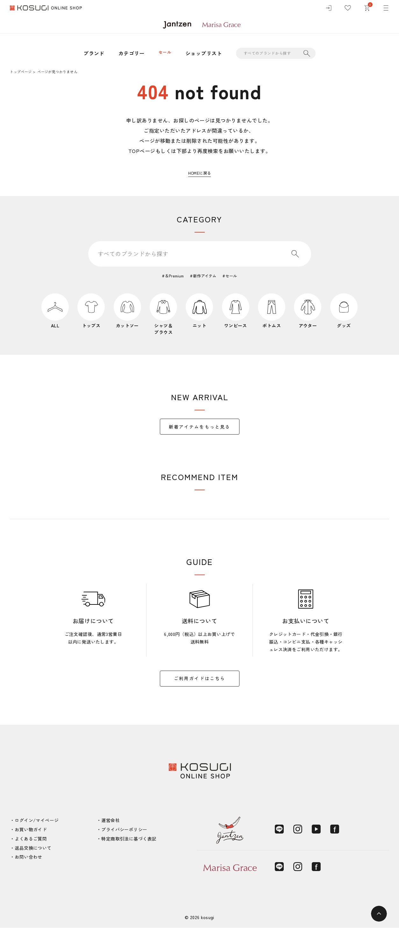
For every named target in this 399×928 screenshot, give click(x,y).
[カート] (367, 9)
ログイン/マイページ (37, 820)
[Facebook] (334, 829)
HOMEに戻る (199, 173)
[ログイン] (328, 9)
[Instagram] (297, 829)
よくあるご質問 (31, 839)
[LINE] (279, 829)
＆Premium (171, 276)
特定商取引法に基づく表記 (128, 839)
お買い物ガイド (31, 830)
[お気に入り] (348, 9)
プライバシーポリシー (124, 830)
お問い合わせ (28, 857)
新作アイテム (206, 276)
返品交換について (33, 848)
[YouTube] (316, 829)
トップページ (21, 71)
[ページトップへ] (379, 914)
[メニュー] (386, 9)
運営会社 (110, 820)
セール (165, 53)
